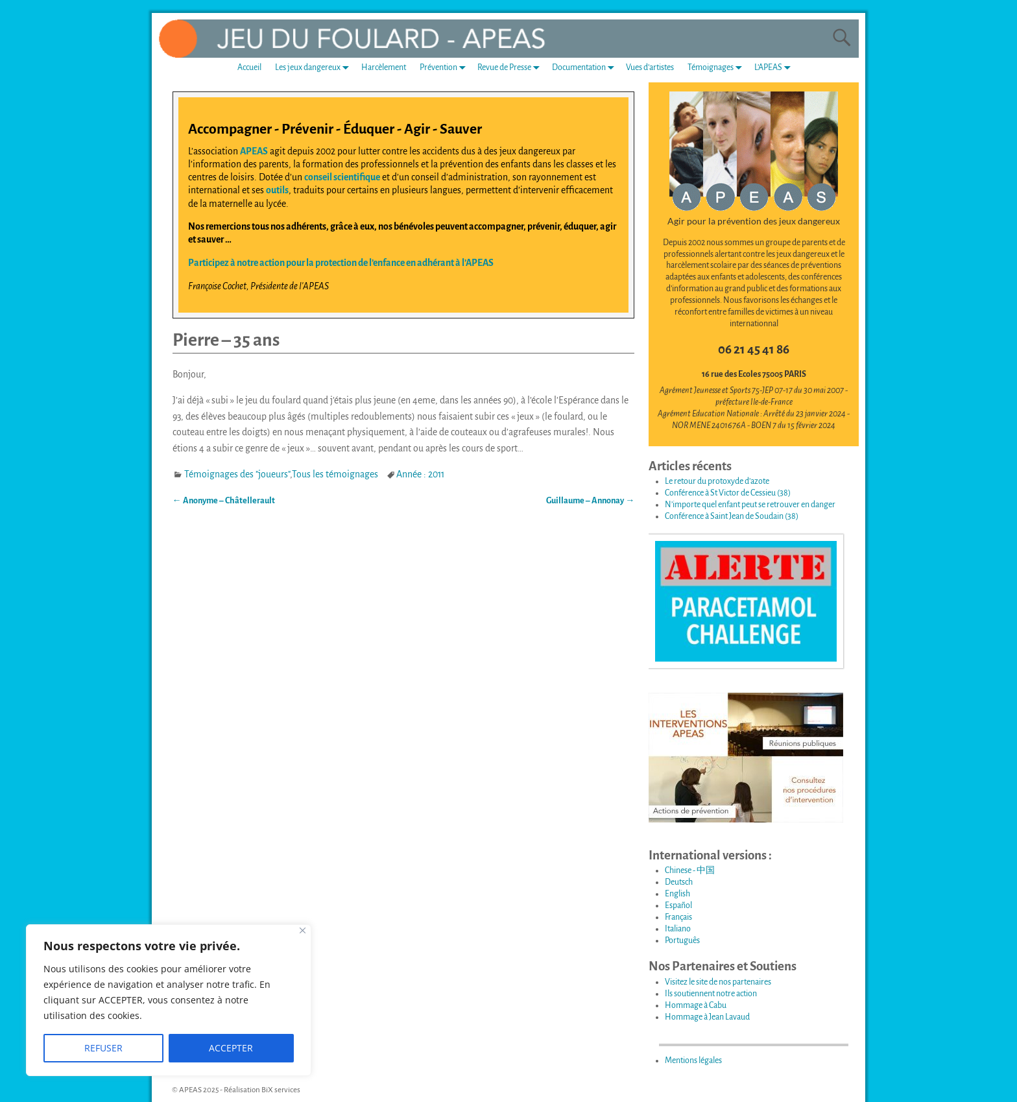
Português (682, 940)
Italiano (678, 928)
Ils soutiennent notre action (711, 993)
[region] (168, 1000)
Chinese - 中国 (690, 870)
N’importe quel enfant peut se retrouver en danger (750, 504)
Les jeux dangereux (314, 68)
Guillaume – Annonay (590, 500)
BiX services (280, 1090)
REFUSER (103, 1048)
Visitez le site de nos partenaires (718, 982)
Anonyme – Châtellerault (224, 500)
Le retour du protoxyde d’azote (717, 481)
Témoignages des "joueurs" (237, 474)
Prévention (445, 68)
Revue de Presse (511, 68)
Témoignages (717, 68)
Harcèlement (383, 67)
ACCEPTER (231, 1048)
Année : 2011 (420, 474)
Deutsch (679, 882)
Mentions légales (693, 1060)
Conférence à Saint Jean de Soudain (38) (731, 516)
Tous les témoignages (335, 474)
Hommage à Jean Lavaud (707, 1017)
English (677, 893)
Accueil (249, 67)
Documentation (585, 68)
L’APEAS (775, 68)
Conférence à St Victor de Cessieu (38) (728, 492)
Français (678, 917)
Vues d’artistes (650, 67)
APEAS (254, 151)
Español (678, 905)
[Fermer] (302, 930)
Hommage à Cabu (695, 1005)
